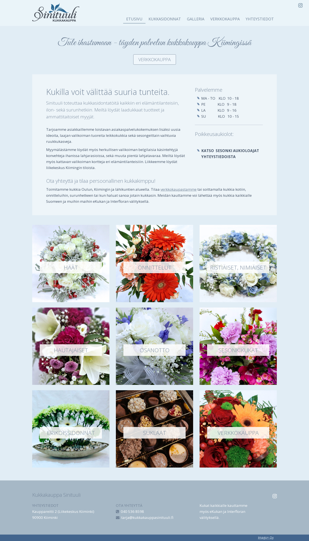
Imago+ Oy (266, 537)
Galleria (195, 18)
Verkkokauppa (225, 18)
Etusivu (134, 18)
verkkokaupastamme (179, 189)
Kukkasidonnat (164, 18)
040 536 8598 (132, 511)
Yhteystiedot (260, 18)
